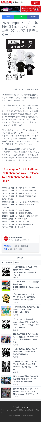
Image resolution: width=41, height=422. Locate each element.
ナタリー (10, 4)
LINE (20, 17)
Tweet (8, 17)
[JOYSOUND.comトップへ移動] (35, 3)
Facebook (33, 17)
